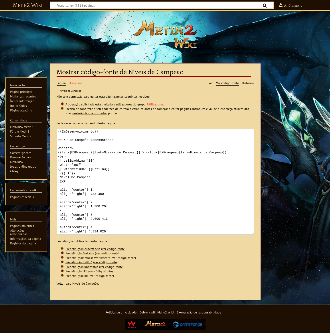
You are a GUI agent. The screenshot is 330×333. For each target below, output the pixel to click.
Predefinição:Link (77, 276)
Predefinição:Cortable (79, 253)
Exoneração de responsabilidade (199, 312)
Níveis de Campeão (70, 90)
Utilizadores (155, 104)
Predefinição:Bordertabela (82, 249)
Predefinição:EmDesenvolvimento (88, 258)
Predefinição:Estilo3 (78, 262)
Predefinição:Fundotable (81, 267)
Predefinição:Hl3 (76, 271)
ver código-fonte (113, 249)
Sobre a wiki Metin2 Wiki (157, 312)
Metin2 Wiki (27, 5)
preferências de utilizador (89, 113)
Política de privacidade (121, 312)
